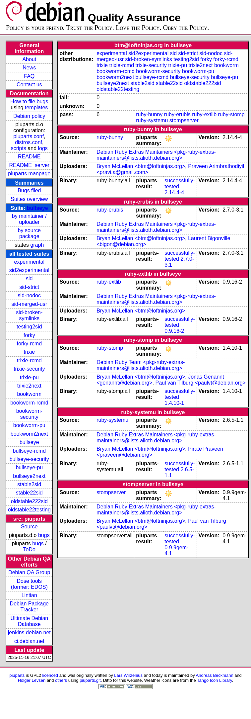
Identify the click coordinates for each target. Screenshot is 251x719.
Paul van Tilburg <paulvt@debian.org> (200, 383)
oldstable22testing (29, 509)
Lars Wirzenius (128, 675)
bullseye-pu (29, 467)
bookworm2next (29, 434)
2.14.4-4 (174, 192)
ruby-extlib (204, 114)
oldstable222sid (29, 501)
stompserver (184, 120)
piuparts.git (90, 680)
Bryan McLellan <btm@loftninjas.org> (140, 166)
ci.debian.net (29, 641)
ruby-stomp (231, 114)
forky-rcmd (29, 343)
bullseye (37, 208)
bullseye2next (29, 476)
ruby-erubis (177, 114)
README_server (29, 165)
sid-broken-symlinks (29, 315)
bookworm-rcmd (29, 402)
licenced (50, 675)
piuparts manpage (29, 173)
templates (36, 107)
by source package (29, 233)
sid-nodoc (29, 295)
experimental (29, 262)
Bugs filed (29, 190)
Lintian (29, 595)
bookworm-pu (29, 425)
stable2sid (29, 484)
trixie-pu (29, 377)
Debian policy (29, 116)
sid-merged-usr (29, 304)
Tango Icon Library (214, 680)
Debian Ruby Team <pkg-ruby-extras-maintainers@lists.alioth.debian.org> (140, 365)
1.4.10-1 (174, 403)
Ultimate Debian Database (29, 621)
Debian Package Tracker (29, 606)
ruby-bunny (149, 114)
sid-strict (29, 287)
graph (37, 245)
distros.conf (28, 142)
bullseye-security (29, 459)
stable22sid (29, 492)
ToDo (29, 549)
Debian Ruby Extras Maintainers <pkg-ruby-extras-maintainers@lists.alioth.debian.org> (156, 155)
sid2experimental (29, 270)
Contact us (29, 84)
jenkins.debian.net (29, 632)
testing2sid (29, 326)
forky (29, 335)
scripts (18, 148)
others (61, 680)
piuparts (17, 675)
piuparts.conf (28, 136)
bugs (44, 535)
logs (43, 148)
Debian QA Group (29, 572)
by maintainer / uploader (29, 219)
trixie (29, 352)
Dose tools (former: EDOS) (29, 584)
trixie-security (29, 369)
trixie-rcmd (29, 360)
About (29, 59)
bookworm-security (29, 414)
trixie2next (29, 386)
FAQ (29, 76)
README (29, 156)
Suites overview (29, 199)
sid (29, 278)
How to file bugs (29, 101)
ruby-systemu (152, 120)
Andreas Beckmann (214, 675)
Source (29, 526)
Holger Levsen (32, 680)
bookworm (29, 394)
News (29, 67)
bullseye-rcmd (29, 451)
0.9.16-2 (174, 331)
